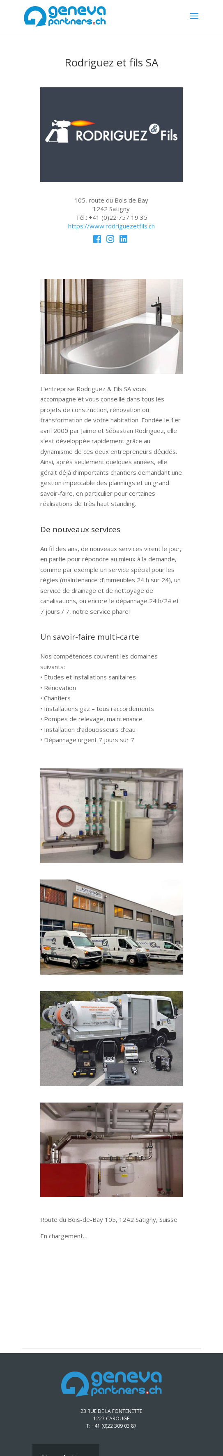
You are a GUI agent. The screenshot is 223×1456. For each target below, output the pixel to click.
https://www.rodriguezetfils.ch (111, 226)
